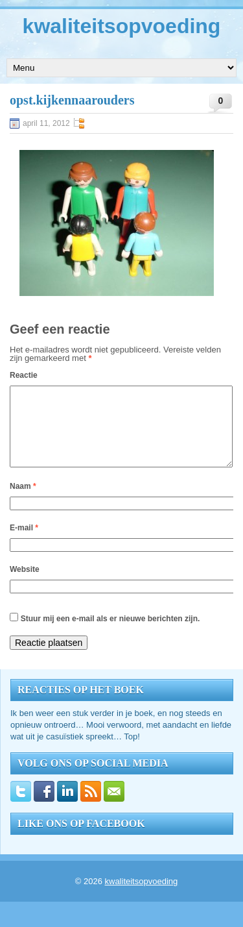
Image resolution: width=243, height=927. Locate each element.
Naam (23, 501)
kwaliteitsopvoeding (122, 26)
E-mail (24, 543)
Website (25, 584)
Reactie (24, 375)
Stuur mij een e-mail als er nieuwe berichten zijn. (110, 634)
